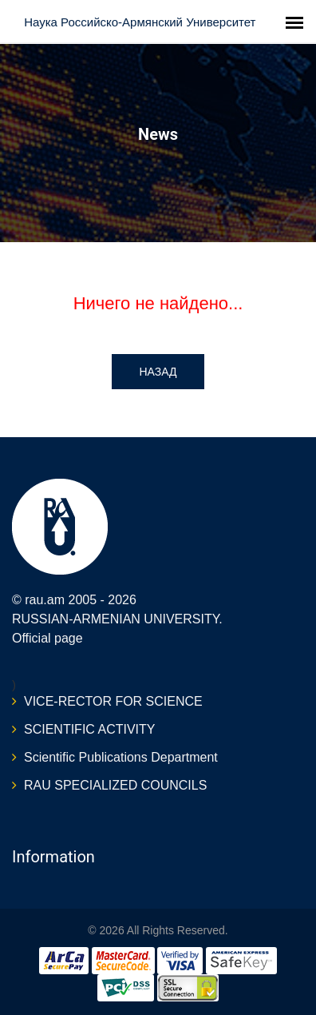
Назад (157, 371)
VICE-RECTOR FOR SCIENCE (113, 701)
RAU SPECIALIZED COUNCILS (115, 785)
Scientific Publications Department (121, 757)
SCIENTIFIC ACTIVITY (89, 729)
